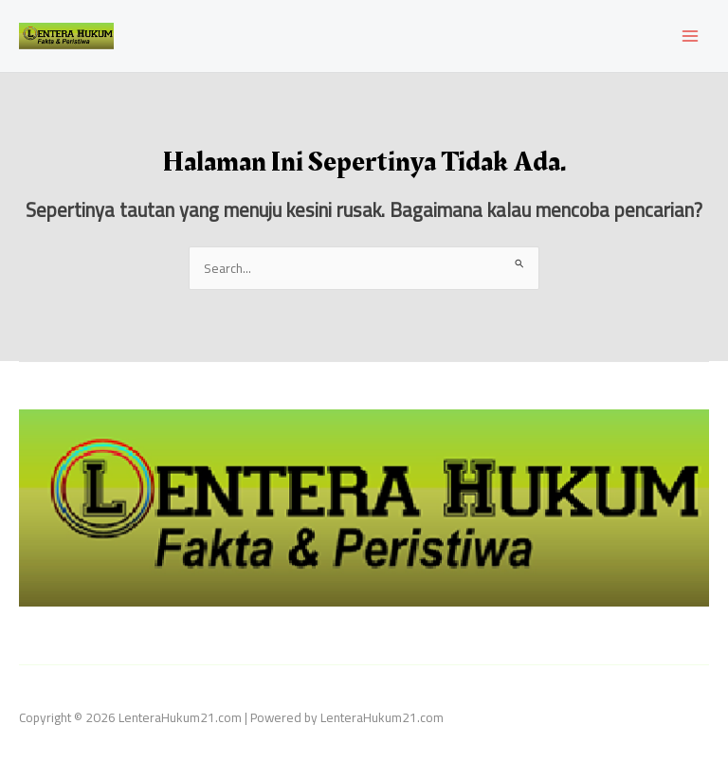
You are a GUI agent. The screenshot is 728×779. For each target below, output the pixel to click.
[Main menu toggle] (690, 36)
